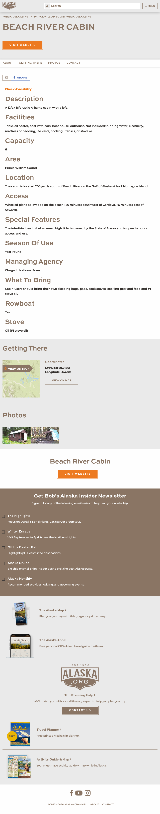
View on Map (61, 380)
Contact (73, 63)
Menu (150, 6)
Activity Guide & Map (54, 759)
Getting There (30, 63)
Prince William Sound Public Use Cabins (62, 17)
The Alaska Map (52, 610)
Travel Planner (49, 729)
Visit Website (22, 45)
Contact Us (80, 710)
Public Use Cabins (15, 17)
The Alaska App (52, 640)
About (8, 63)
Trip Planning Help (80, 695)
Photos (54, 63)
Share (20, 77)
